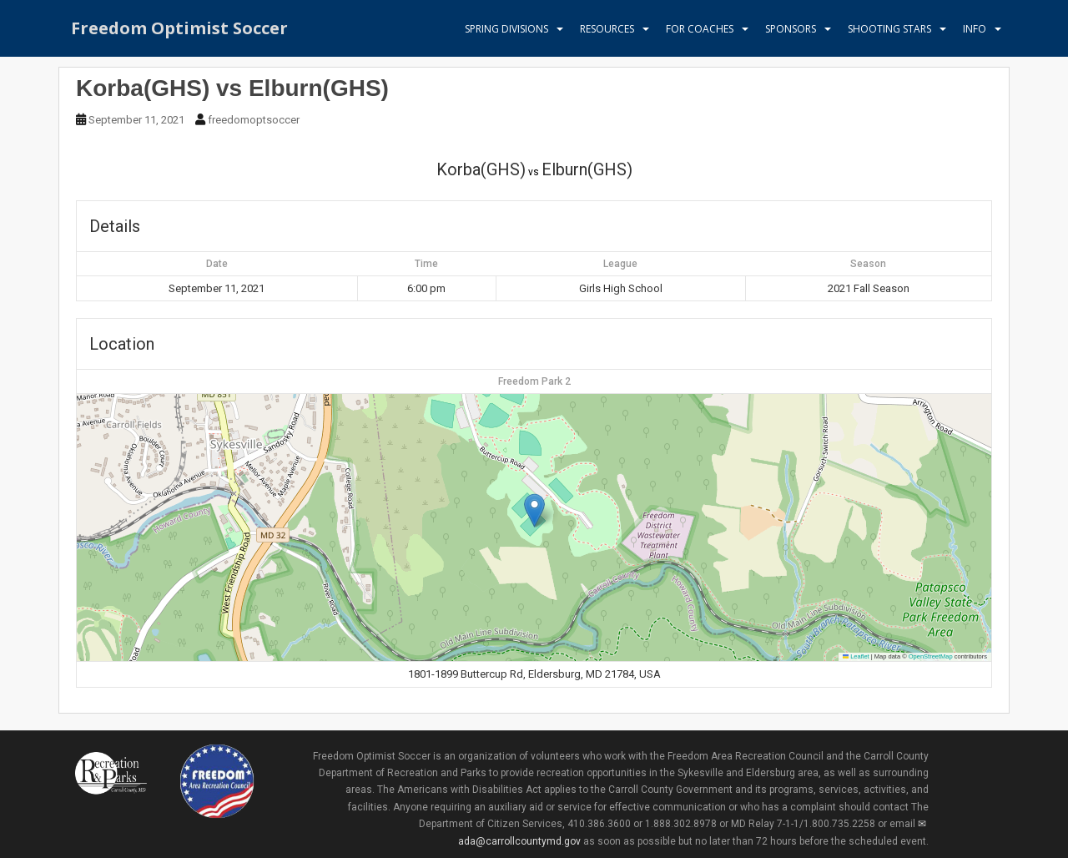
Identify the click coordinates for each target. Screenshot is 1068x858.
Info (974, 29)
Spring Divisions (506, 29)
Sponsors (790, 29)
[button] (534, 510)
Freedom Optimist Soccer (179, 29)
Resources (607, 29)
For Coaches (699, 29)
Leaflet (856, 656)
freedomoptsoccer (254, 120)
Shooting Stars (889, 29)
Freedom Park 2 (534, 381)
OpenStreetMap (931, 656)
